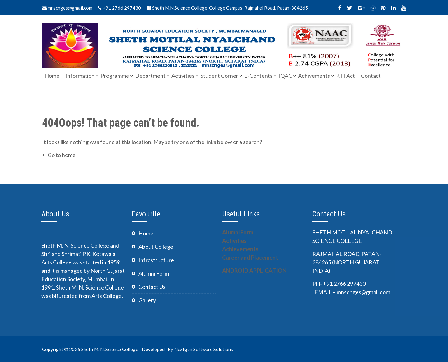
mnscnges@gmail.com (67, 8)
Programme (114, 75)
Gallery (147, 300)
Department (150, 75)
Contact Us (152, 286)
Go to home (59, 154)
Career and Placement (250, 257)
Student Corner (219, 75)
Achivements (314, 75)
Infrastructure (156, 260)
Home (51, 75)
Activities (182, 75)
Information (80, 75)
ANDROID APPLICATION (254, 270)
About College (155, 246)
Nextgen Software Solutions (203, 349)
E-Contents (258, 75)
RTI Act (345, 75)
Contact (371, 75)
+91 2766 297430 (119, 8)
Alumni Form (153, 273)
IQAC (285, 75)
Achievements (240, 249)
